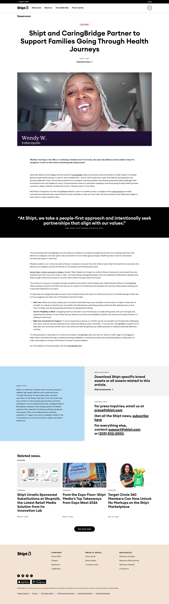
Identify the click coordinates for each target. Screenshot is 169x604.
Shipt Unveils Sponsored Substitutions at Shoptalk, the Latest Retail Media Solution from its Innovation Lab (38, 502)
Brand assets (90, 560)
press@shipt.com (108, 410)
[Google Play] (39, 582)
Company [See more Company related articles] (21, 490)
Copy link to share (85, 62)
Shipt (54, 175)
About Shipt (56, 556)
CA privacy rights (47, 593)
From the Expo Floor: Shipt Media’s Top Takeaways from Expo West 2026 (84, 498)
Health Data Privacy (85, 593)
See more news (84, 529)
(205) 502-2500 (111, 433)
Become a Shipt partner (129, 560)
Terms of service (23, 593)
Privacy (35, 593)
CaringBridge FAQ (74, 346)
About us (48, 8)
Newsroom (36, 8)
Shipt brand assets (102, 389)
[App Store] (23, 582)
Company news (91, 565)
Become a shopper (127, 556)
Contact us (124, 569)
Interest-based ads (103, 593)
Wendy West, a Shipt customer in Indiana (46, 272)
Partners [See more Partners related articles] (84, 24)
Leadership (55, 569)
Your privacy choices (65, 593)
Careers (54, 560)
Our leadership (62, 8)
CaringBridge (77, 175)
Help (150, 2)
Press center (78, 8)
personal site (117, 191)
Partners (21, 460)
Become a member (127, 565)
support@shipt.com (124, 429)
